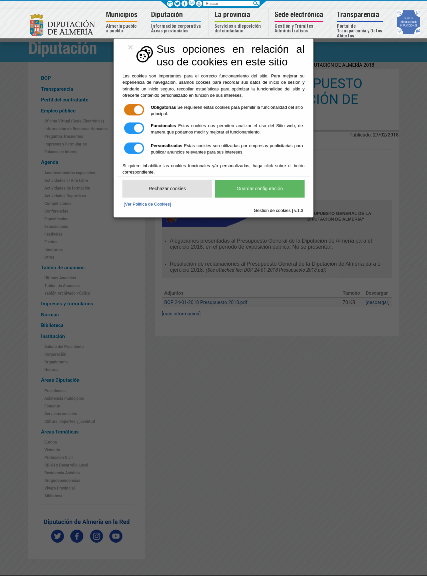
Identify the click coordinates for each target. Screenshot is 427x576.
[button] (122, 23)
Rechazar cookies (167, 188)
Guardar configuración (260, 188)
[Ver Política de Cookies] (147, 204)
